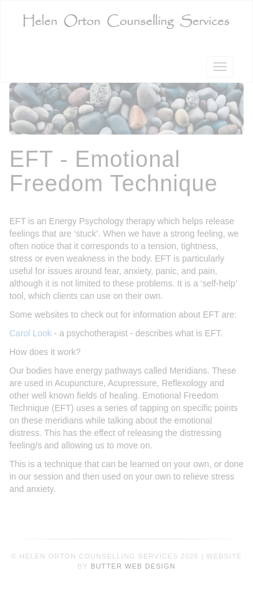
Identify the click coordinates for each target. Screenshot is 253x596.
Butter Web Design (132, 566)
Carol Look (30, 333)
